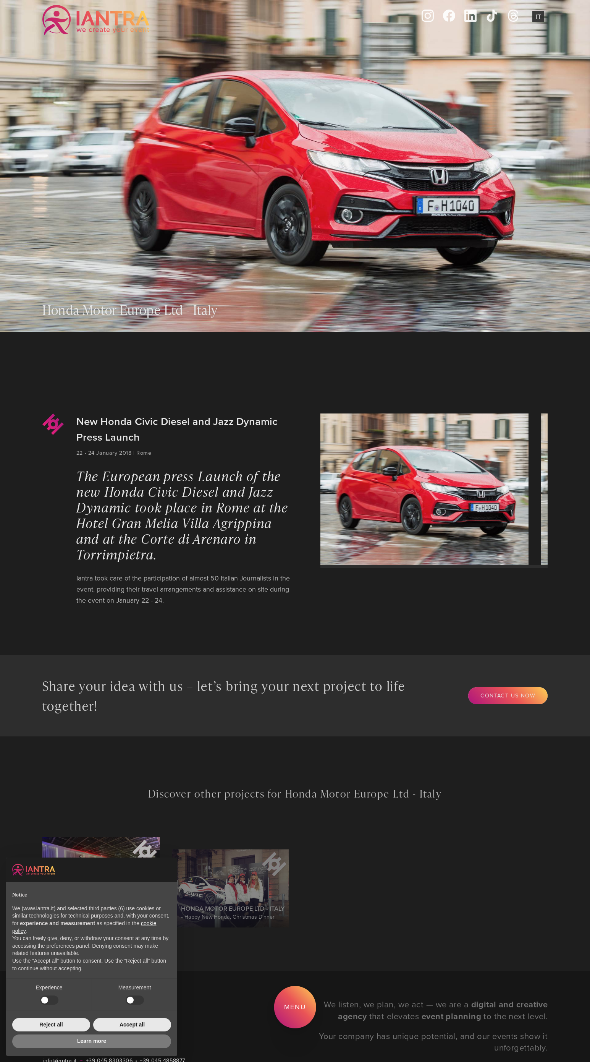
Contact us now (507, 695)
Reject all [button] (51, 1024)
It (538, 16)
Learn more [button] (91, 1041)
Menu (295, 1007)
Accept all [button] (132, 1024)
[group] (417, 489)
